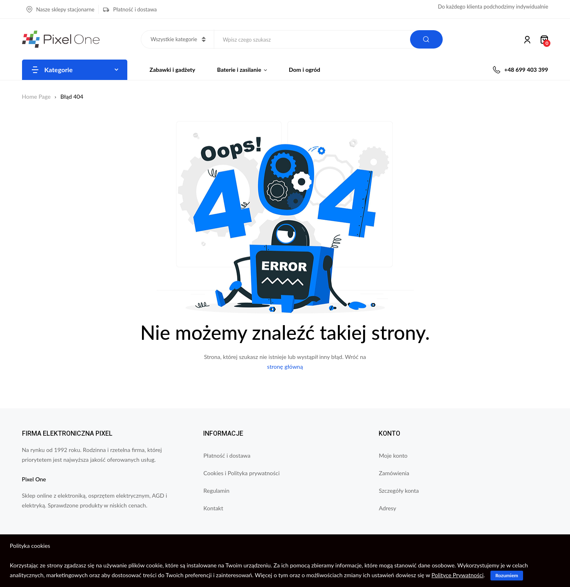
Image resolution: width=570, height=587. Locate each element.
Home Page (36, 96)
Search (426, 39)
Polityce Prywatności (458, 574)
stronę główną (285, 366)
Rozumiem (506, 575)
